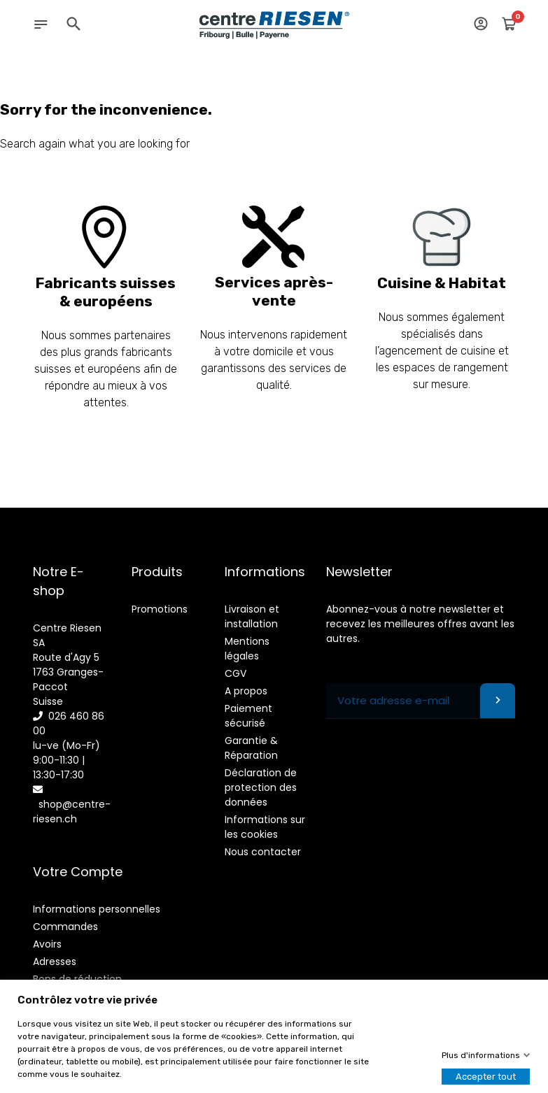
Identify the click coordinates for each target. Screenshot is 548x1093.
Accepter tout (486, 1076)
